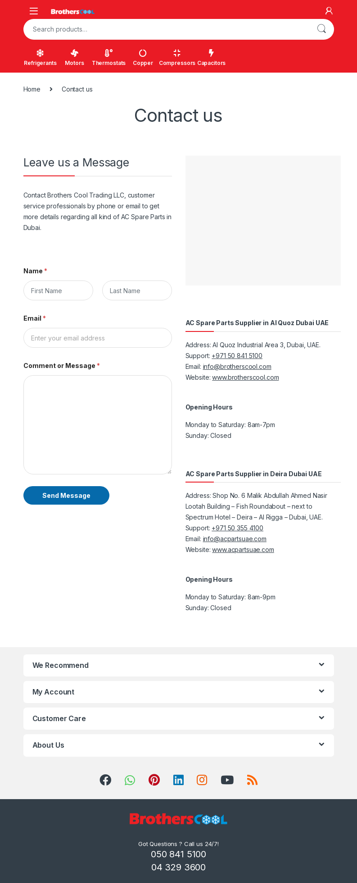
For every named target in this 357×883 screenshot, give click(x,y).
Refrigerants (40, 57)
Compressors (177, 57)
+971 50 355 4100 (237, 528)
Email (34, 318)
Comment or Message (61, 365)
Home (32, 89)
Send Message (66, 495)
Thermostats (109, 57)
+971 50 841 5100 (237, 355)
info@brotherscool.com (237, 366)
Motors (74, 57)
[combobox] (166, 29)
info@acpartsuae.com (235, 539)
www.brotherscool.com (245, 377)
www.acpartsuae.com (243, 549)
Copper (143, 57)
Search (321, 29)
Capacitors (211, 57)
